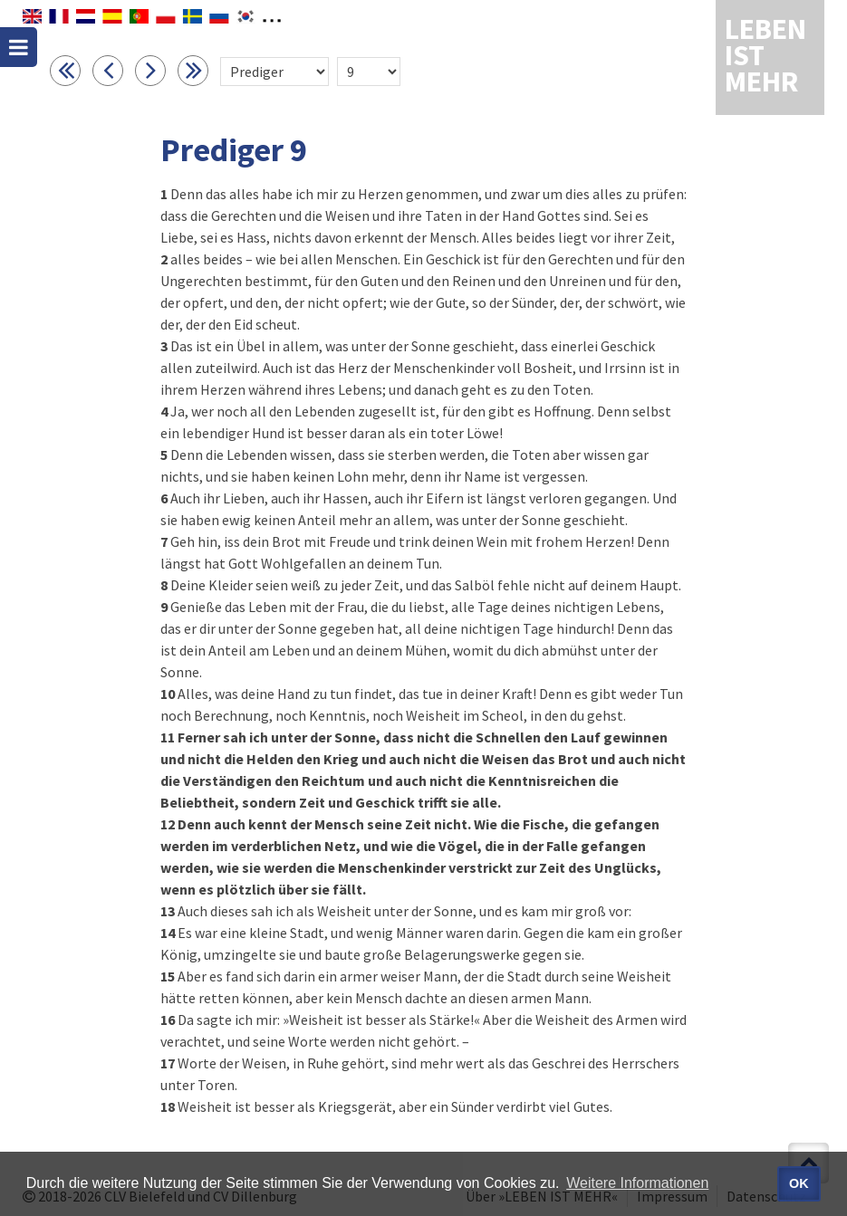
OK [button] (799, 1183)
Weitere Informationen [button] (637, 1183)
